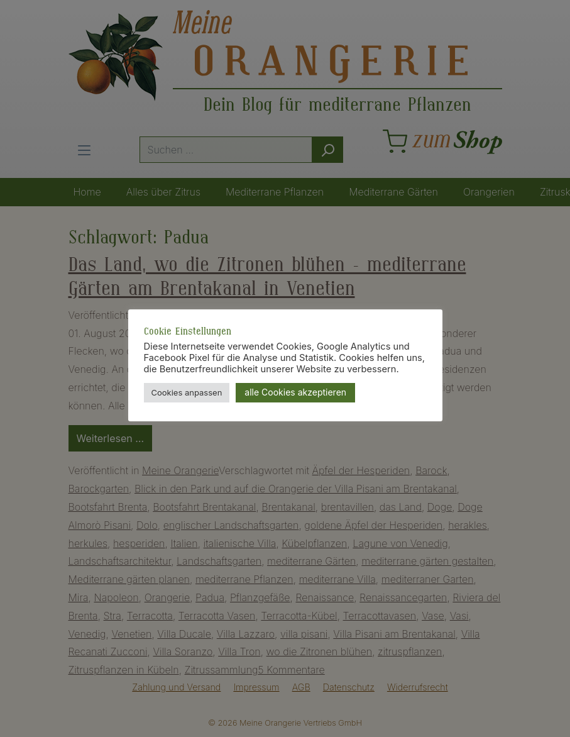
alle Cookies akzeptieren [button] (295, 392)
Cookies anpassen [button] (186, 392)
